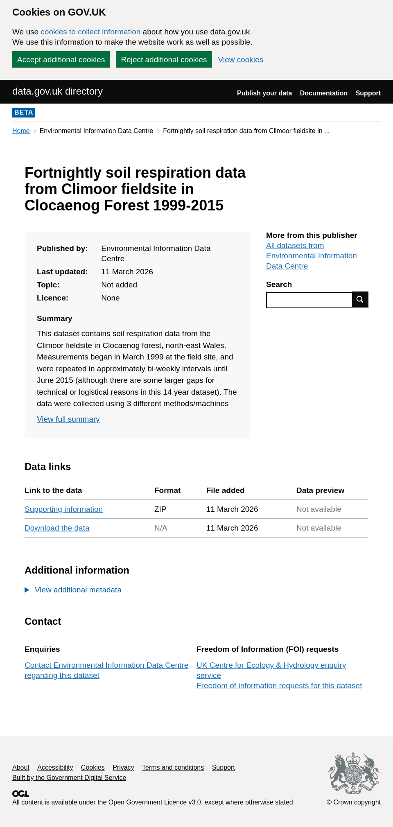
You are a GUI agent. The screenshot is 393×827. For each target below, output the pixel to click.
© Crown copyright (354, 802)
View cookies (241, 59)
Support (368, 93)
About (20, 767)
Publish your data (264, 93)
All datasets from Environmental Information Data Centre (311, 255)
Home (21, 130)
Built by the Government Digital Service (69, 777)
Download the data (57, 528)
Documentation (324, 93)
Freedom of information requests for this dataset (279, 685)
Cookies (93, 767)
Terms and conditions (173, 767)
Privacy (123, 767)
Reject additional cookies (164, 59)
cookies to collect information (90, 31)
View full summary (68, 419)
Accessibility (55, 767)
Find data (360, 299)
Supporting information (64, 509)
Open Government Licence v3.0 (154, 802)
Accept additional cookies (61, 59)
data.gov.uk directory (57, 91)
